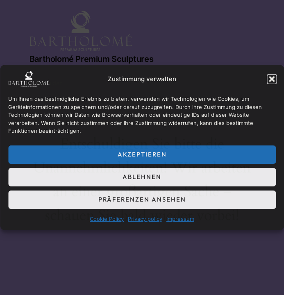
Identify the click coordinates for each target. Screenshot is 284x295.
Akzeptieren (142, 154)
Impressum (180, 219)
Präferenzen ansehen (142, 199)
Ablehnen (142, 177)
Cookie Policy (107, 219)
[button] (272, 79)
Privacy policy (145, 219)
